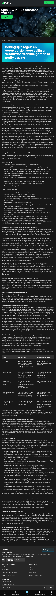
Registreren (49, 3)
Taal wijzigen (47, 550)
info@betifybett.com (8, 584)
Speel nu (7, 17)
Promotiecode (33, 572)
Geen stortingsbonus (35, 575)
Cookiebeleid (6, 567)
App (30, 567)
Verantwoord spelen (8, 575)
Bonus (31, 570)
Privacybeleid (6, 570)
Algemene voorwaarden (9, 572)
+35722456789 (6, 582)
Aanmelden (38, 3)
